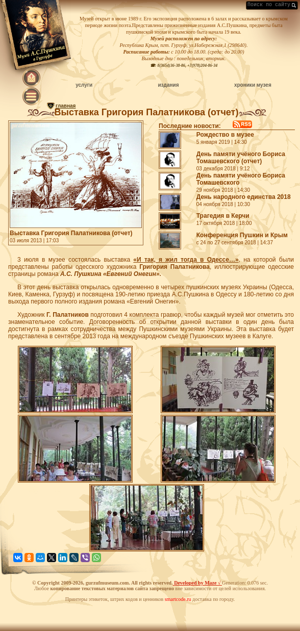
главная (66, 106)
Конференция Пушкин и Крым (242, 235)
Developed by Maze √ (197, 583)
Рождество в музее (225, 134)
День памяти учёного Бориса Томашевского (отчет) (240, 157)
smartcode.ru (178, 599)
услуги (84, 85)
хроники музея (252, 85)
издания (168, 85)
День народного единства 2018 (243, 196)
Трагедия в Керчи (222, 215)
